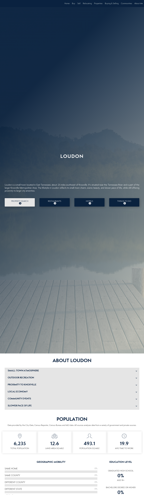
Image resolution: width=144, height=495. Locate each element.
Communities (126, 3)
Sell (78, 3)
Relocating (87, 3)
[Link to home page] (3, 3)
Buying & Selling (112, 3)
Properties (98, 3)
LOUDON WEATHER (72, 170)
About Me (138, 3)
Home (67, 3)
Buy (73, 3)
